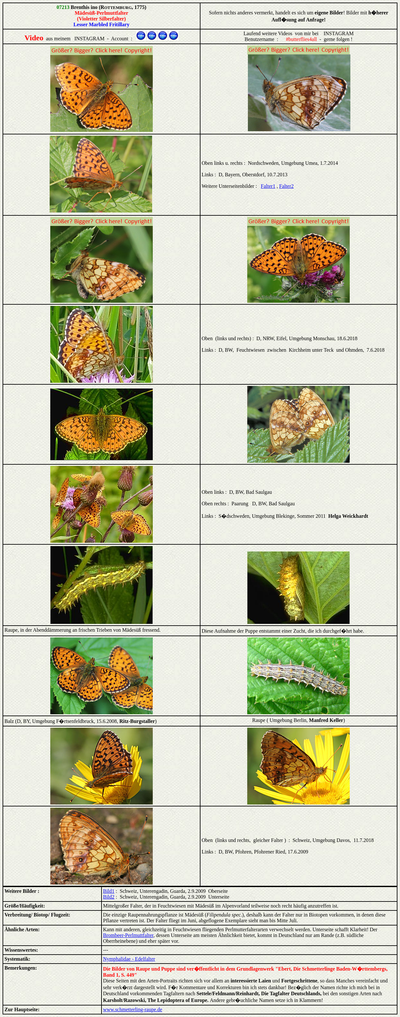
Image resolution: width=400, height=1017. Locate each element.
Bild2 (109, 897)
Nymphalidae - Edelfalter (129, 959)
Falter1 (268, 186)
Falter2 (286, 186)
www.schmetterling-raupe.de (132, 1009)
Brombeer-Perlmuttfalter (128, 935)
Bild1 (109, 891)
